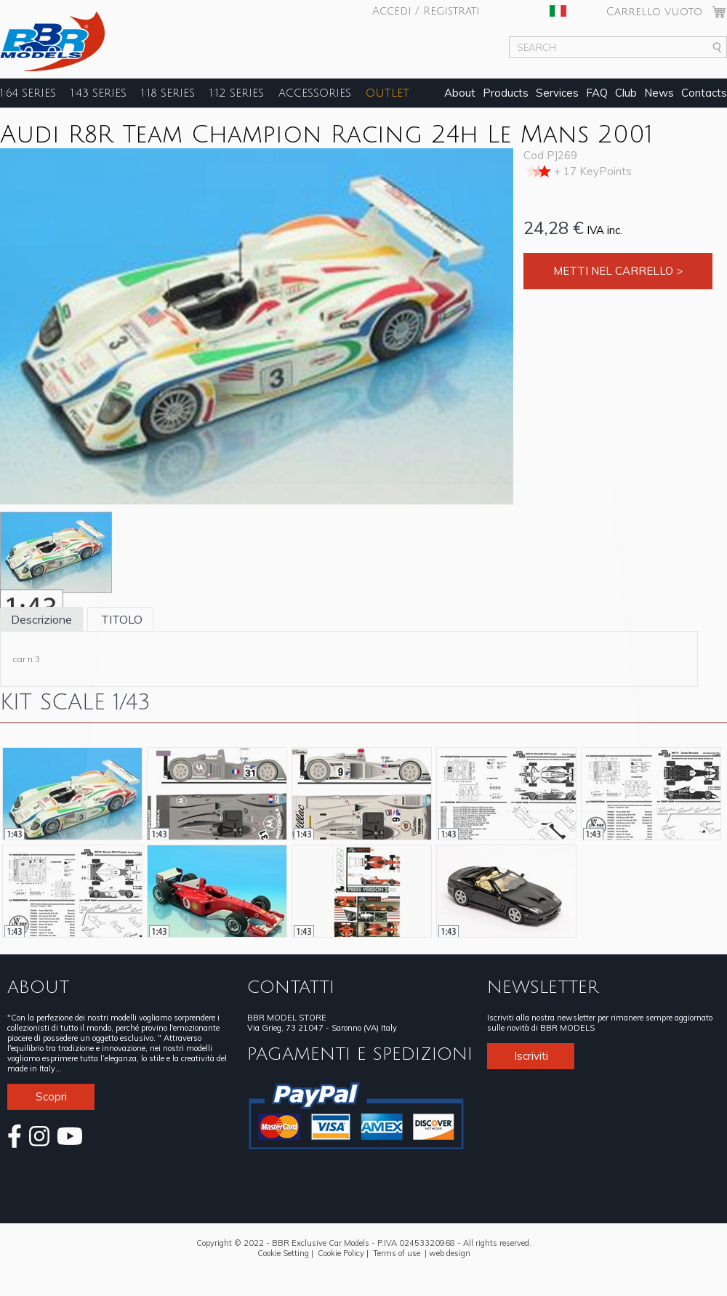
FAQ (597, 93)
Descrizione (41, 619)
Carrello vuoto (654, 11)
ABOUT (38, 987)
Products (506, 93)
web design (449, 1253)
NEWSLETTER (542, 987)
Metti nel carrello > (618, 271)
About (459, 93)
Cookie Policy (341, 1253)
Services (557, 93)
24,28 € (553, 227)
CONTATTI (290, 987)
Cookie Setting (283, 1253)
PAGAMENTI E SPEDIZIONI (360, 1054)
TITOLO (120, 619)
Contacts (704, 93)
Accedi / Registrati (426, 11)
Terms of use (396, 1253)
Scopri (51, 1096)
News (659, 93)
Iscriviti (531, 1056)
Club (626, 93)
